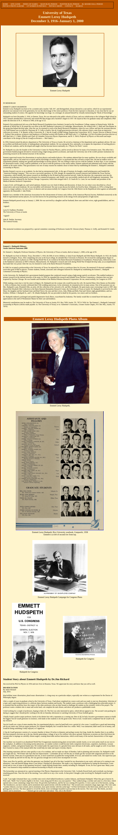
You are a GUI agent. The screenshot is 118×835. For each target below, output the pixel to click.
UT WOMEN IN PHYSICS (36, 6)
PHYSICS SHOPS (55, 6)
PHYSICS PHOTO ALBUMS (13, 6)
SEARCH (79, 6)
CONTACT (69, 6)
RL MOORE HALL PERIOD (92, 4)
